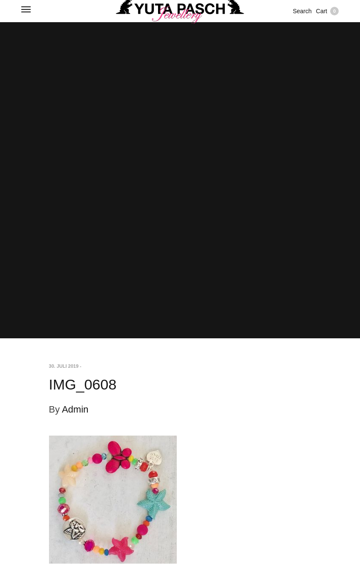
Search (302, 11)
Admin (75, 409)
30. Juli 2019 (64, 366)
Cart (327, 11)
